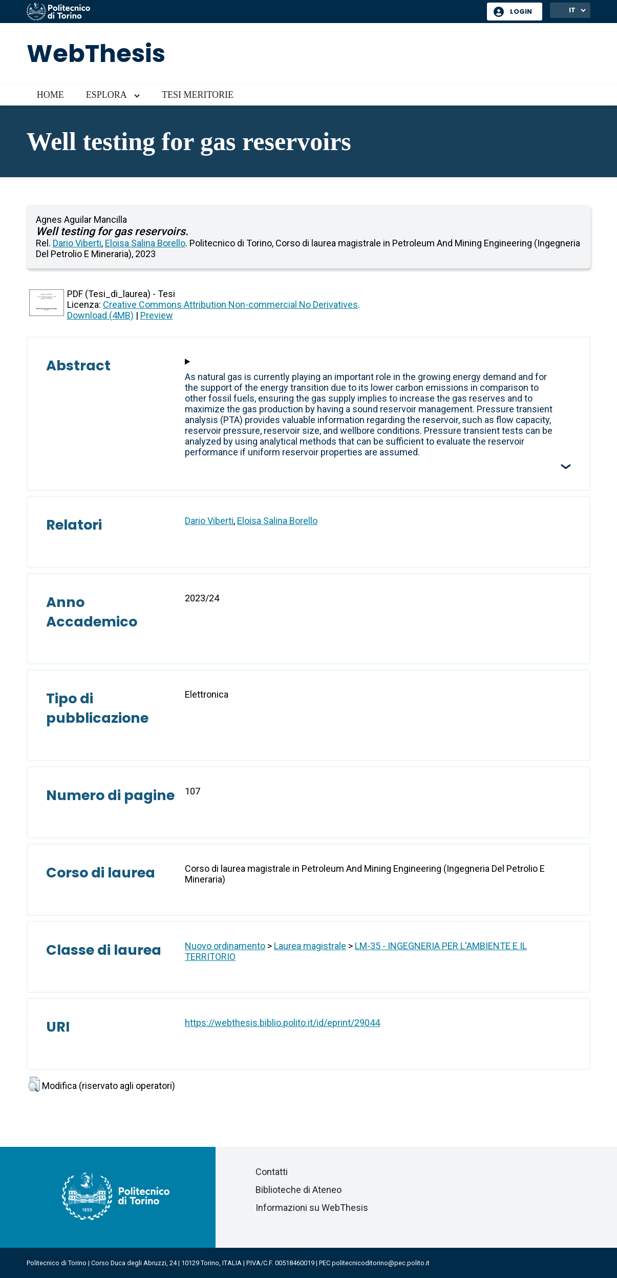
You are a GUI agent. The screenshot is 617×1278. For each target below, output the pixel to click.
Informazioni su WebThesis (312, 1207)
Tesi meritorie (197, 95)
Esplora (106, 95)
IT (572, 10)
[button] (34, 1084)
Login (521, 11)
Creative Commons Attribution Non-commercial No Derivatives (230, 304)
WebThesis (96, 53)
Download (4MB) (100, 315)
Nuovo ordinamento (225, 945)
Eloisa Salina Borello (145, 243)
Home (50, 95)
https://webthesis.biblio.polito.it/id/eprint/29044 (282, 1022)
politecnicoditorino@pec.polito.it (381, 1263)
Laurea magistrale (310, 945)
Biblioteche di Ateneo (299, 1189)
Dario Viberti (77, 243)
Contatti (272, 1171)
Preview (156, 315)
